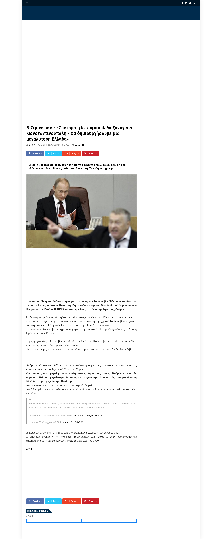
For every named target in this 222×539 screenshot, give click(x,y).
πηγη (29, 448)
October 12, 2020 (71, 422)
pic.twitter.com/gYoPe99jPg (88, 415)
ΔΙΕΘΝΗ (79, 144)
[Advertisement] (111, 48)
